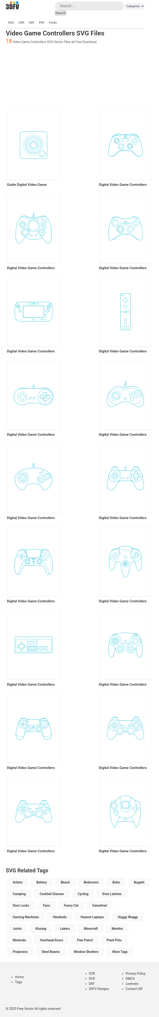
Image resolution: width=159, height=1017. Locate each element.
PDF (42, 22)
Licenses (132, 984)
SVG (11, 22)
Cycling (83, 894)
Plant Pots (114, 940)
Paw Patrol (85, 940)
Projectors (20, 952)
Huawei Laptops (92, 917)
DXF (31, 22)
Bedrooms (91, 882)
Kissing (40, 928)
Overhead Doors (51, 940)
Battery (41, 882)
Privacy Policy (136, 973)
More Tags (120, 952)
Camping (19, 894)
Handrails (60, 917)
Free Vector (25, 1009)
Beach (65, 882)
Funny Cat (71, 905)
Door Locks (21, 905)
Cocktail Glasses (52, 894)
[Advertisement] (79, 76)
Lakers (65, 928)
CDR (21, 22)
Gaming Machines (26, 917)
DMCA (130, 978)
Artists (17, 882)
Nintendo (19, 940)
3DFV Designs (99, 989)
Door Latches (112, 894)
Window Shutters (86, 952)
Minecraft (91, 928)
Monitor (117, 928)
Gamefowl (99, 905)
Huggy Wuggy (128, 917)
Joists (17, 928)
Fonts (53, 22)
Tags (18, 982)
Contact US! (134, 989)
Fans (46, 905)
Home (19, 977)
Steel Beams (51, 952)
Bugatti (139, 882)
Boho (116, 882)
